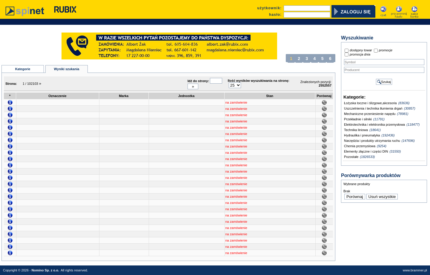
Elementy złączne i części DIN (366, 151)
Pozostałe (351, 157)
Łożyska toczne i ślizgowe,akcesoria (370, 103)
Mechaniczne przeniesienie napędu (369, 114)
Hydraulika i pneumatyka (362, 135)
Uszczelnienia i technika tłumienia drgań (373, 108)
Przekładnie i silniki (358, 119)
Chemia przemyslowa (359, 146)
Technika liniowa (356, 130)
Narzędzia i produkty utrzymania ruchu (372, 140)
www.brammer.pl (415, 270)
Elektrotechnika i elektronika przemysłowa (374, 124)
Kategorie (22, 69)
